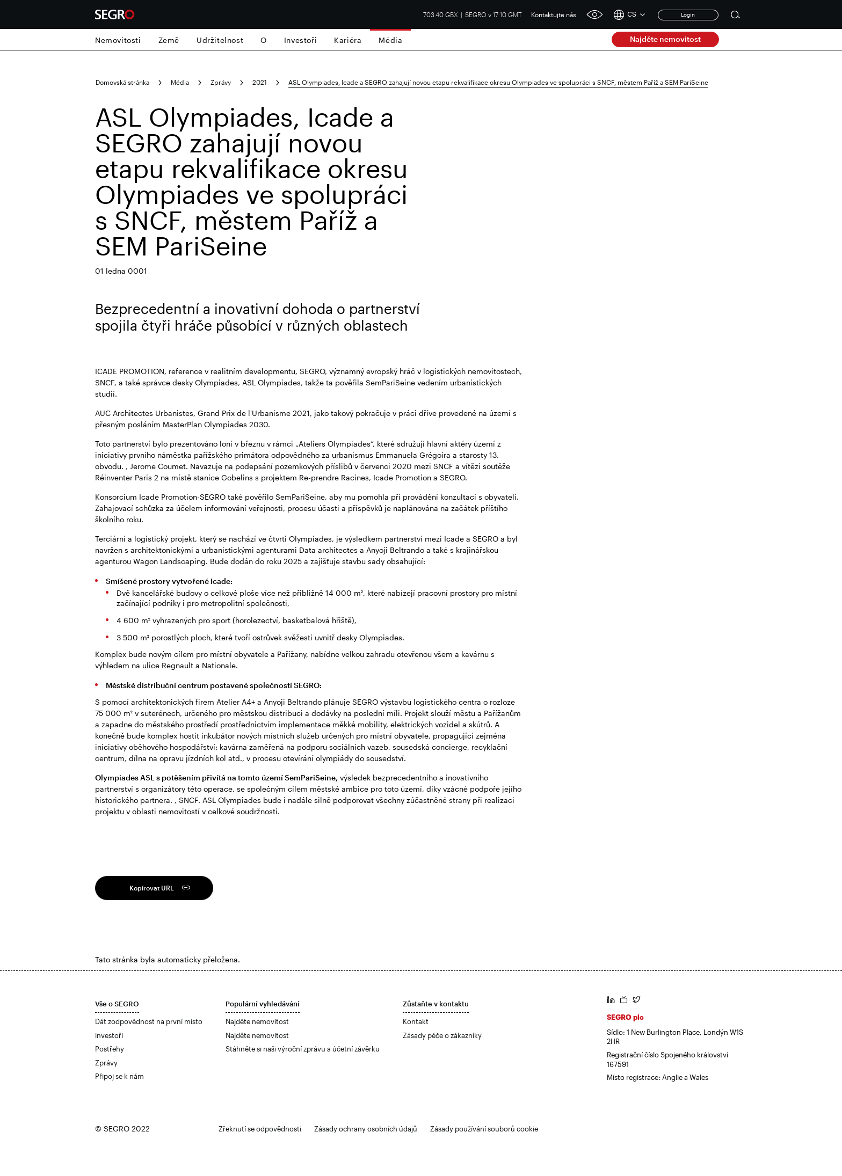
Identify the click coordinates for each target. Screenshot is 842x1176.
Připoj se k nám (119, 1076)
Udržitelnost (220, 40)
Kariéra (347, 40)
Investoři (300, 40)
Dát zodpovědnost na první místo (148, 1021)
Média (390, 40)
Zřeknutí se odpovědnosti (260, 1128)
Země (168, 40)
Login (688, 14)
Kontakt (416, 1021)
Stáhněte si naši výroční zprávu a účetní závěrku (303, 1048)
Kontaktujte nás (553, 14)
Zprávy (220, 82)
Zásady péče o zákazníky (442, 1035)
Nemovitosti (118, 40)
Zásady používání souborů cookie (484, 1128)
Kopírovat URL (151, 888)
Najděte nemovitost (665, 38)
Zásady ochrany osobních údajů (365, 1128)
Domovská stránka (122, 82)
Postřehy (109, 1048)
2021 (259, 82)
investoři (109, 1035)
